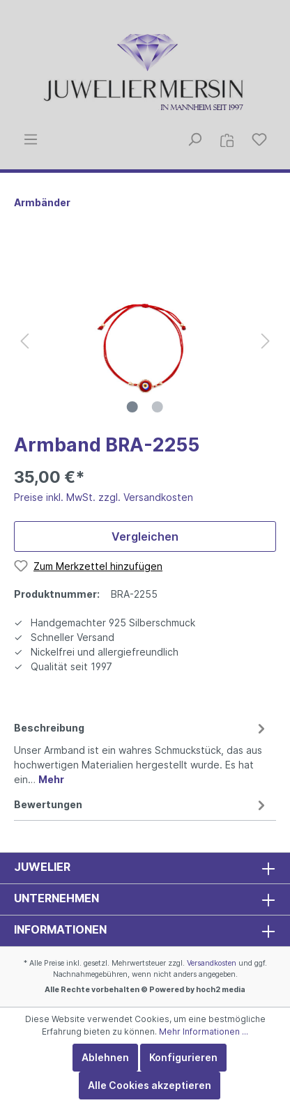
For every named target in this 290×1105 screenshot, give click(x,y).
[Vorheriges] (24, 341)
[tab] (141, 751)
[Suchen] (194, 139)
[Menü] (30, 139)
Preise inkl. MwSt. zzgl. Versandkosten (103, 497)
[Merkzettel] (259, 139)
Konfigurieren (183, 1057)
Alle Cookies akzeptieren (149, 1085)
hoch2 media (220, 989)
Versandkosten (211, 963)
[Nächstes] (265, 341)
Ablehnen (105, 1057)
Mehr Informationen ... (203, 1031)
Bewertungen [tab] (141, 804)
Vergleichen (145, 536)
